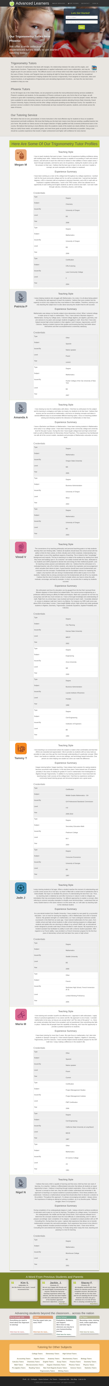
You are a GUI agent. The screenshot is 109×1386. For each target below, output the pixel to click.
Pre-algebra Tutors (19, 1368)
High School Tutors (70, 1353)
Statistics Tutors (91, 1368)
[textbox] (82, 17)
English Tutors (48, 1362)
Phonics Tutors (74, 1365)
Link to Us (82, 1379)
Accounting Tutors (23, 1358)
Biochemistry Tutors (70, 1358)
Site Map (74, 1379)
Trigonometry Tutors (47, 1371)
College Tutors (37, 1353)
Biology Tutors (86, 1358)
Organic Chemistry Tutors (56, 1365)
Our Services (58, 3)
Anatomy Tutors (53, 1358)
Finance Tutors (75, 1362)
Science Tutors (75, 1368)
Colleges (34, 1379)
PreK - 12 (26, 1379)
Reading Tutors (34, 1368)
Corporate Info (64, 1379)
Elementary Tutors (52, 1353)
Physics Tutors (88, 1365)
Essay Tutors (61, 1362)
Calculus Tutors (18, 1362)
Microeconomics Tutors (34, 1365)
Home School (43, 1379)
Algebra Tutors (39, 1358)
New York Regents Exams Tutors (55, 1368)
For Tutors (73, 3)
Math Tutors (18, 1365)
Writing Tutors (63, 1371)
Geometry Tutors (90, 1362)
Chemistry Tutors (33, 1362)
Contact (85, 3)
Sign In (95, 3)
